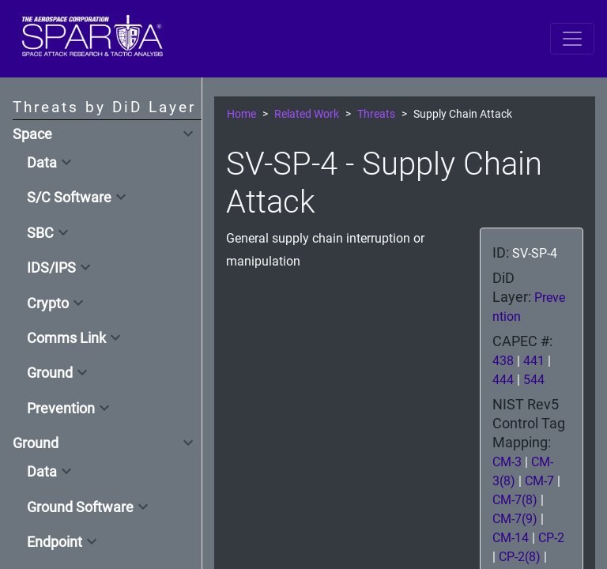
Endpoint (54, 542)
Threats (376, 114)
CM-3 (507, 461)
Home (241, 114)
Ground (50, 373)
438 (503, 360)
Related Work (306, 114)
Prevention (61, 408)
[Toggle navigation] (572, 39)
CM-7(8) (514, 499)
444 (503, 379)
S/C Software (69, 197)
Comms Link (66, 338)
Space (32, 134)
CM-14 (510, 537)
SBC (40, 233)
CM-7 (539, 480)
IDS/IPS (51, 268)
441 (534, 360)
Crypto (48, 303)
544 (534, 379)
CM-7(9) (514, 518)
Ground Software (80, 507)
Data (42, 163)
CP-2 (551, 537)
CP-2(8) (520, 556)
